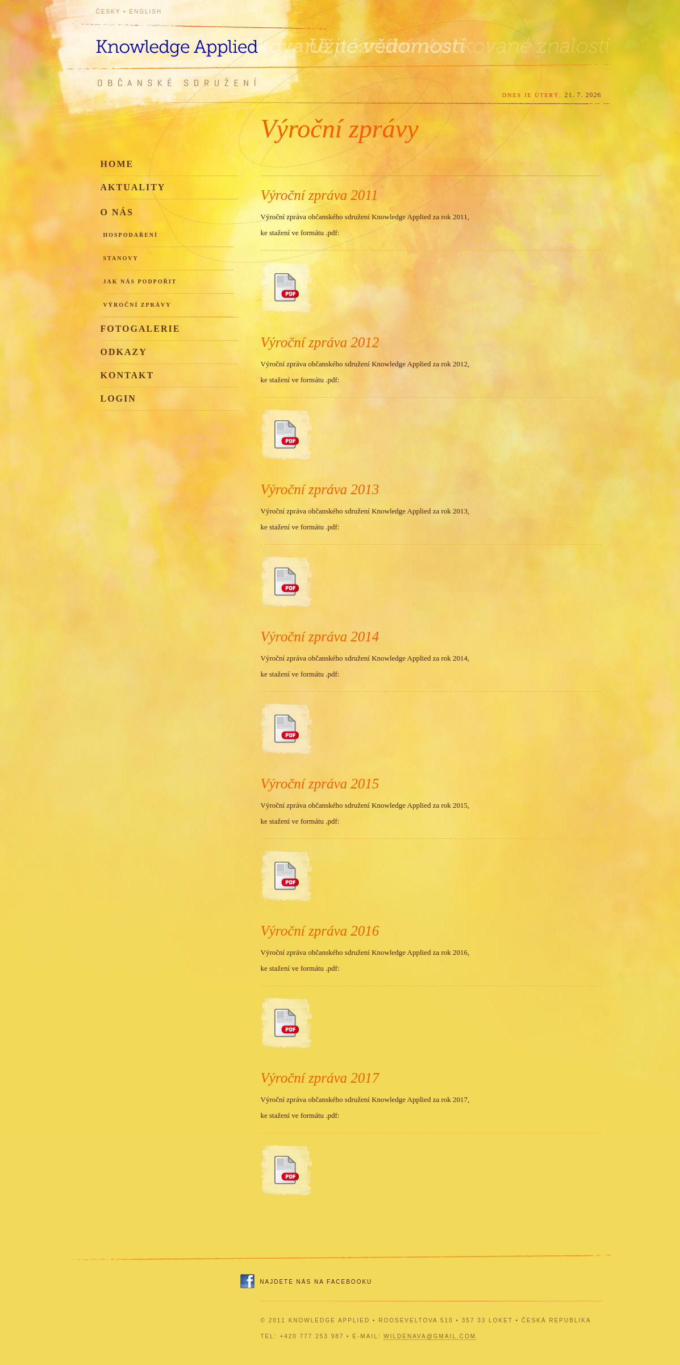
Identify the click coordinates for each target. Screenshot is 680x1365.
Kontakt (128, 375)
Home (117, 164)
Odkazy (124, 352)
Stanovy (121, 258)
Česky (108, 12)
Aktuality (133, 187)
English (145, 12)
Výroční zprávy (137, 305)
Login (118, 398)
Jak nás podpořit (140, 281)
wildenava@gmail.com (429, 1336)
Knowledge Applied (198, 41)
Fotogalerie (141, 328)
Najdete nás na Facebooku (316, 1282)
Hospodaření (130, 235)
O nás (117, 212)
